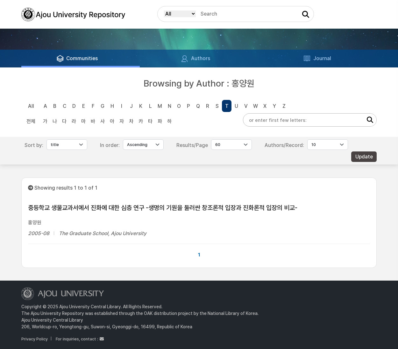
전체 (30, 121)
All (31, 106)
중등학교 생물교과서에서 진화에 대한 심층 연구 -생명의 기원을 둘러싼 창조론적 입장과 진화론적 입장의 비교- (162, 208)
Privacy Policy (34, 339)
